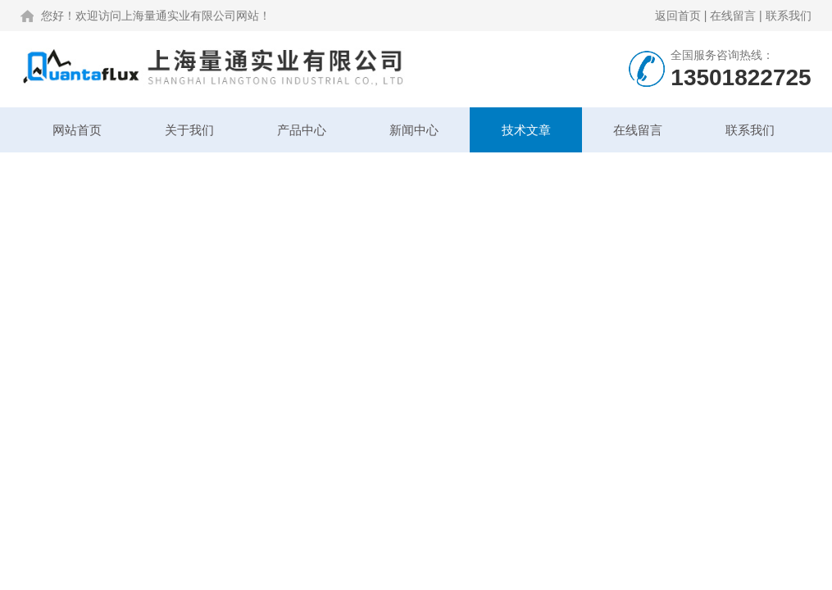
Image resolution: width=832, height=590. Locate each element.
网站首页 (77, 130)
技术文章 (526, 130)
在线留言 (733, 15)
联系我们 (789, 15)
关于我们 (189, 130)
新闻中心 (414, 130)
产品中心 (301, 130)
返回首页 (678, 15)
